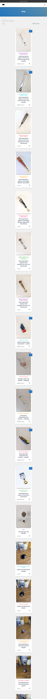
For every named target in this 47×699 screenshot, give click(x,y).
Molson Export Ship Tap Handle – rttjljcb (23, 343)
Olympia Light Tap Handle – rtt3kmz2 (23, 379)
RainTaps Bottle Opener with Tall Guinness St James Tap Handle (23, 141)
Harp (23, 529)
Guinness (25, 136)
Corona (25, 54)
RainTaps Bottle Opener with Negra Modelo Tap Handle (23, 181)
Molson (20, 340)
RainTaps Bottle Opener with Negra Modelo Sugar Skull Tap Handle (23, 221)
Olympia (20, 376)
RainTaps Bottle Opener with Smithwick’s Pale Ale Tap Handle (23, 304)
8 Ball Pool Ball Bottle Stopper (23, 570)
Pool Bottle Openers (23, 604)
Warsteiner (26, 413)
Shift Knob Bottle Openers (23, 680)
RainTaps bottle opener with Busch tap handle (23, 495)
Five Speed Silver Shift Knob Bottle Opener (23, 684)
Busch (25, 491)
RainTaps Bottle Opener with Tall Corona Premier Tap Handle (23, 100)
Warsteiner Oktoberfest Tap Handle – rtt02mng (23, 417)
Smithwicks (25, 300)
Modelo (25, 177)
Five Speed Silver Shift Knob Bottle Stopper (23, 645)
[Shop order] (38, 24)
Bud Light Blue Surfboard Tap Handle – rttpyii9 (23, 455)
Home (3, 18)
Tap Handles (25, 340)
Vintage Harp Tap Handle (23, 532)
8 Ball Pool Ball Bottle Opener (23, 607)
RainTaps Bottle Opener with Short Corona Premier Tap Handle (23, 58)
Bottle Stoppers (20, 566)
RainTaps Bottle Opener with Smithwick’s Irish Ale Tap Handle (23, 263)
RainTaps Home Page (23, 1)
